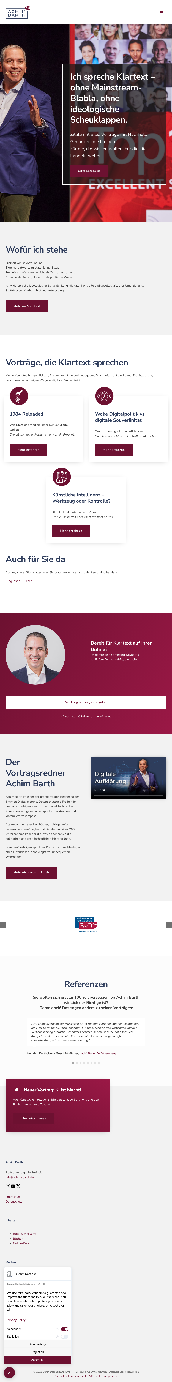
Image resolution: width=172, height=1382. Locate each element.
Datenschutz (14, 1202)
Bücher (27, 581)
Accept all (37, 1360)
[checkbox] (64, 1329)
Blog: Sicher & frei (25, 1234)
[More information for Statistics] (57, 1336)
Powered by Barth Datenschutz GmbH (26, 1284)
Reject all (37, 1352)
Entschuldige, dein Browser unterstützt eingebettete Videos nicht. (128, 778)
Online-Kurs (21, 1243)
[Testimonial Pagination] (73, 1063)
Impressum (13, 1197)
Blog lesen (13, 581)
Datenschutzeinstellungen (124, 1372)
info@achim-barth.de (20, 1177)
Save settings (38, 1344)
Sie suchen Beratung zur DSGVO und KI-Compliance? (86, 1376)
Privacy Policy (16, 1320)
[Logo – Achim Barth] (19, 7)
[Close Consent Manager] (9, 1372)
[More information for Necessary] (57, 1329)
